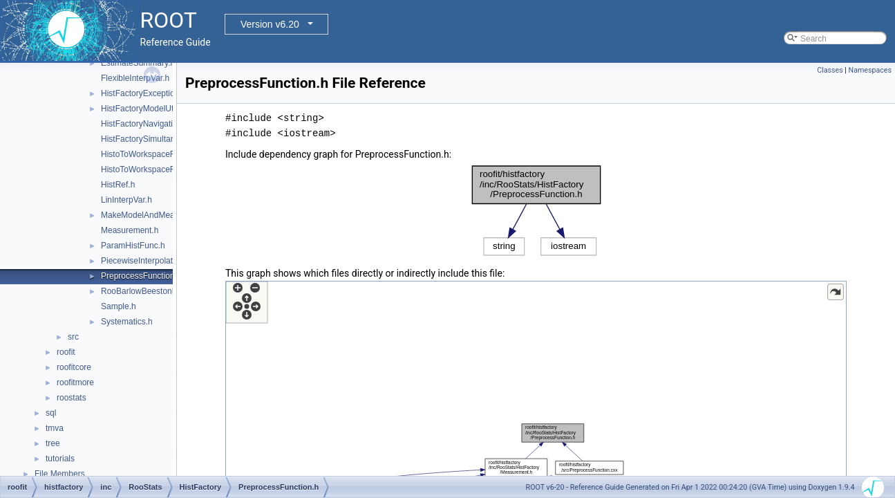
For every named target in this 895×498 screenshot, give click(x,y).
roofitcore (74, 367)
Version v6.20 (270, 24)
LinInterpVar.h (126, 200)
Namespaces (870, 70)
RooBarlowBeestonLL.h (144, 291)
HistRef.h (118, 185)
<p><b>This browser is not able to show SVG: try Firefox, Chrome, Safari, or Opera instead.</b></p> (536, 211)
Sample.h (118, 306)
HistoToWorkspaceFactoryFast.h (160, 169)
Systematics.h (127, 321)
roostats (71, 398)
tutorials (60, 458)
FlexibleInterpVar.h (135, 78)
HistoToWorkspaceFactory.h (152, 154)
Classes (829, 70)
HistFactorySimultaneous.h (150, 139)
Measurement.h (129, 230)
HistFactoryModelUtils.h (145, 108)
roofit (66, 352)
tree (53, 443)
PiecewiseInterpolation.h (146, 261)
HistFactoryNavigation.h (145, 124)
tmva (55, 428)
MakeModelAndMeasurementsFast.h (168, 215)
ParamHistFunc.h (133, 245)
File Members (60, 474)
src (73, 337)
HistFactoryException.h (143, 93)
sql (51, 413)
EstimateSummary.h (138, 63)
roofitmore (75, 382)
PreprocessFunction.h (141, 276)
